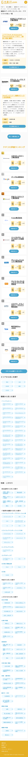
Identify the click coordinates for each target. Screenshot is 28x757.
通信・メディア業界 (7, 497)
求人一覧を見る (13, 136)
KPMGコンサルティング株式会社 (18, 19)
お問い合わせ (4, 751)
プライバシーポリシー (7, 749)
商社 (7, 506)
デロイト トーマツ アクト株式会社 (17, 80)
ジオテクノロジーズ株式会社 (17, 156)
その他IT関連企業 (7, 563)
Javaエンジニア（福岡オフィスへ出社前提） (13, 96)
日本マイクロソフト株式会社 (17, 197)
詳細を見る (13, 28)
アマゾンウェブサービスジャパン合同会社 (17, 349)
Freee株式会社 (16, 218)
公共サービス (19, 497)
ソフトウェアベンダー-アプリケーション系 (14, 513)
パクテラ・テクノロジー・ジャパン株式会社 (17, 305)
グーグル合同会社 (17, 177)
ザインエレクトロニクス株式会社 (17, 261)
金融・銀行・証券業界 (7, 492)
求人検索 (8, 7)
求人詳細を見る (13, 67)
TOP (2, 7)
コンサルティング (7, 555)
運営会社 (3, 743)
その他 (19, 506)
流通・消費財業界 (7, 501)
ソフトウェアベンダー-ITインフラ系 (12, 530)
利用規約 (3, 747)
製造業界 (19, 492)
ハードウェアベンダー (8, 547)
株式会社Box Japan (16, 327)
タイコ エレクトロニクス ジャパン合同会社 (17, 282)
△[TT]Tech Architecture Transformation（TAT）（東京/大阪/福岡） (13, 36)
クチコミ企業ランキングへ (14, 371)
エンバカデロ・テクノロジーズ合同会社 (17, 238)
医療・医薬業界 (19, 501)
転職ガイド (4, 745)
